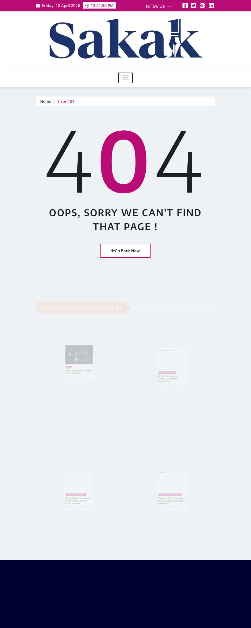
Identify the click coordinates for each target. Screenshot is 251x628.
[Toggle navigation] (125, 78)
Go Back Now (125, 250)
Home (45, 102)
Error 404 (65, 102)
